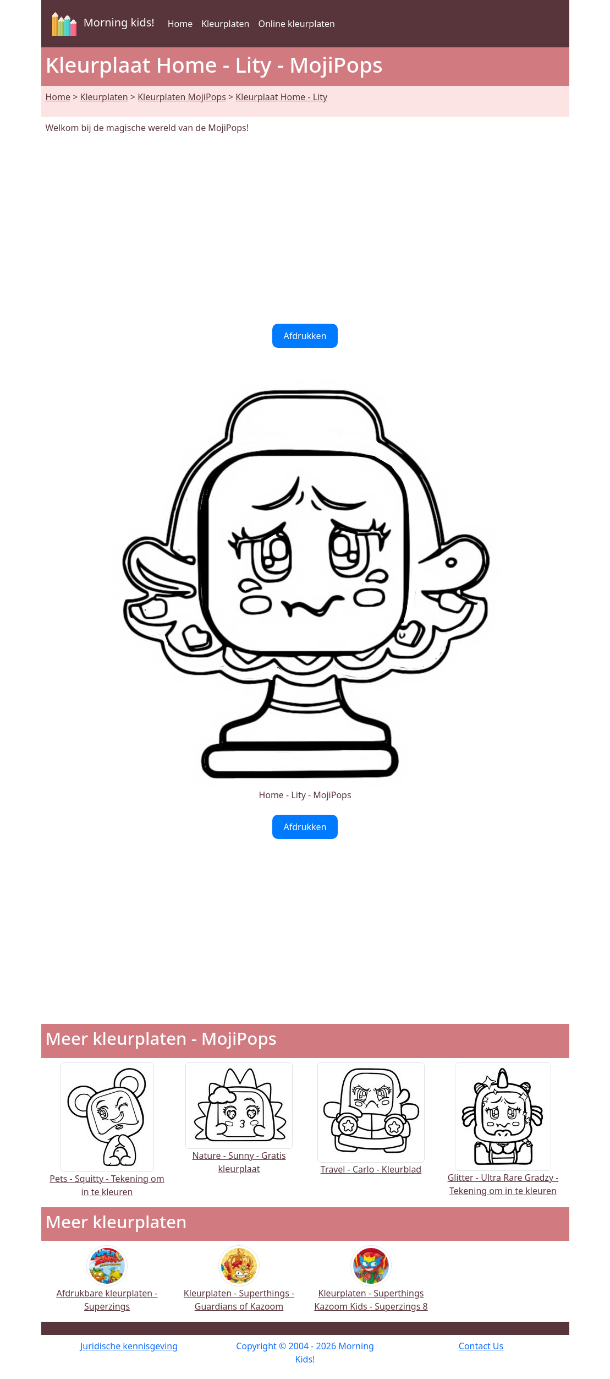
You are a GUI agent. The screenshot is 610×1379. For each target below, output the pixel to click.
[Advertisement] (305, 229)
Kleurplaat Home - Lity (281, 97)
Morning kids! (101, 23)
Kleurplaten (225, 24)
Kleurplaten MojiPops (182, 97)
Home (180, 24)
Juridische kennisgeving (129, 1346)
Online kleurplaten (296, 24)
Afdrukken (304, 336)
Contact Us (481, 1346)
